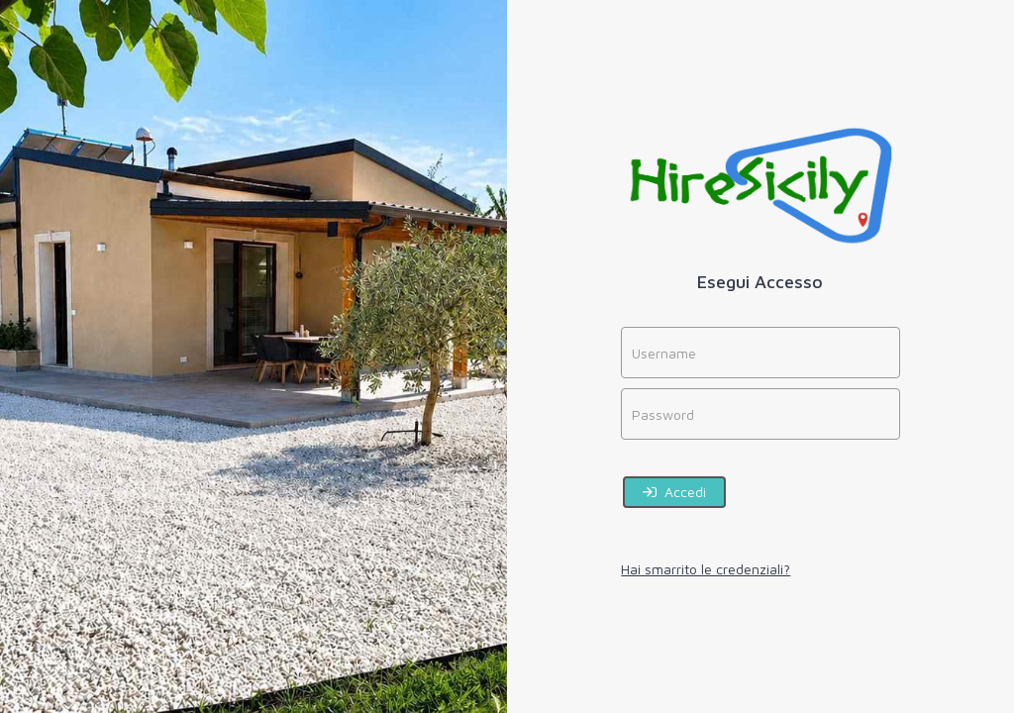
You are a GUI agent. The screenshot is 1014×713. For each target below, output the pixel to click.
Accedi (674, 491)
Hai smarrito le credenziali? (705, 568)
